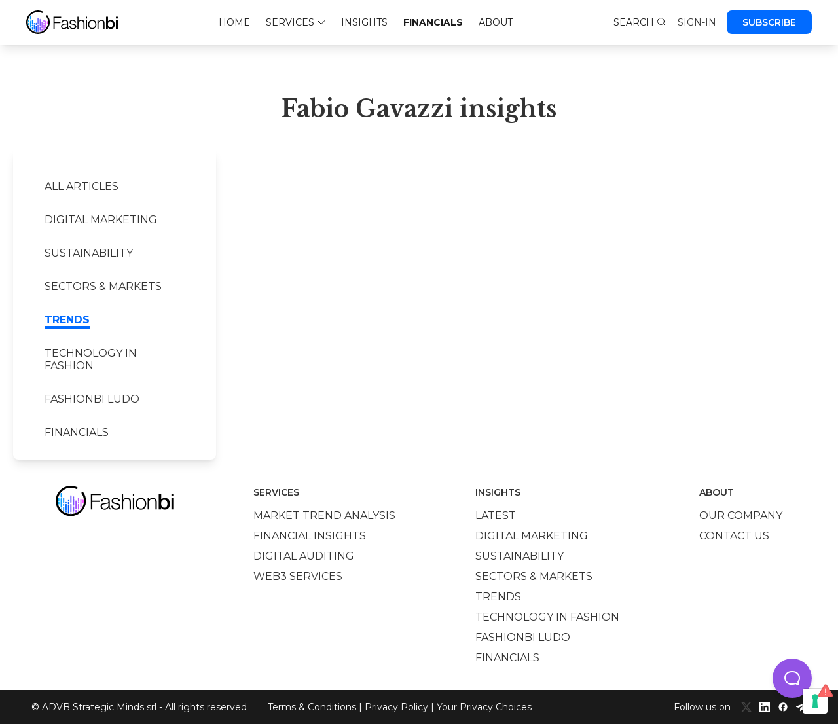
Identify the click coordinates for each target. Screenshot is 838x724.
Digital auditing (303, 556)
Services (295, 22)
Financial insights (309, 536)
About (496, 22)
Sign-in (697, 22)
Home (234, 22)
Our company (740, 515)
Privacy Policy (396, 707)
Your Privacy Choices (484, 707)
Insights (364, 22)
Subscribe (769, 22)
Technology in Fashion (91, 359)
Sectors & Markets (103, 286)
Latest (495, 515)
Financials (433, 22)
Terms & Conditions (312, 707)
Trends (67, 320)
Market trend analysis (324, 515)
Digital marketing (101, 219)
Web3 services (297, 576)
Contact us (734, 536)
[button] (792, 678)
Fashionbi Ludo (92, 399)
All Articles (81, 186)
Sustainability (89, 253)
